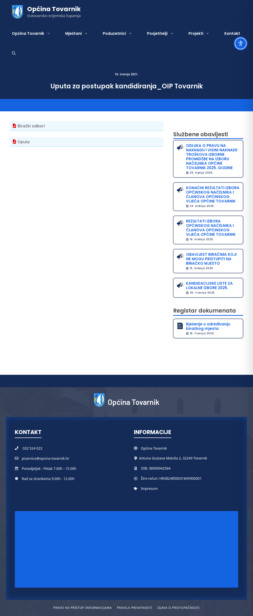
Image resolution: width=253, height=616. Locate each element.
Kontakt (232, 33)
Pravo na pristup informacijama (82, 608)
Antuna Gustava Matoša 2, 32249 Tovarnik (173, 458)
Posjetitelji (164, 33)
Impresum (149, 488)
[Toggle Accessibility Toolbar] (240, 43)
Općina (147, 448)
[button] (13, 53)
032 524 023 (32, 448)
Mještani (80, 33)
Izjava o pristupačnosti (178, 608)
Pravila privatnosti (134, 608)
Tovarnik (160, 448)
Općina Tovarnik (54, 9)
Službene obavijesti (200, 134)
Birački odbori (31, 126)
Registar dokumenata (204, 311)
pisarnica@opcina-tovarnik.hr (45, 458)
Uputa (24, 141)
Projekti (203, 33)
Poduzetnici (121, 33)
